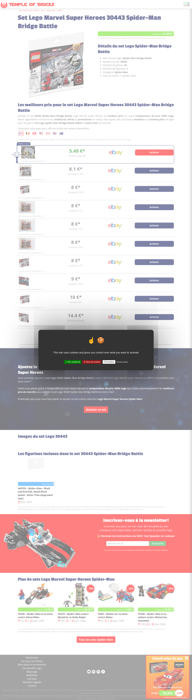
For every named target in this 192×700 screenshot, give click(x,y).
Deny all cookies (92, 362)
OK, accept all (73, 362)
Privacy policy (122, 362)
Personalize (109, 362)
